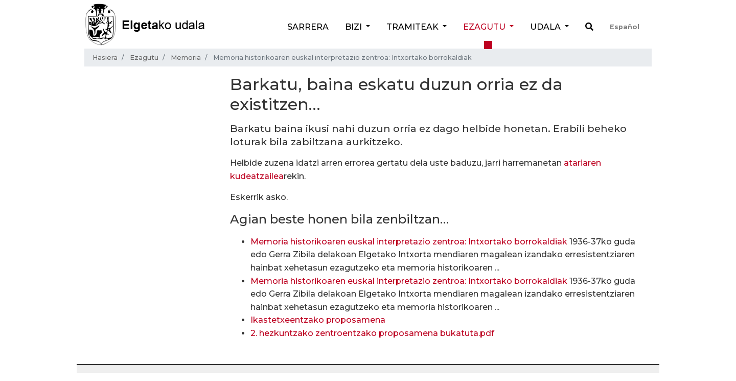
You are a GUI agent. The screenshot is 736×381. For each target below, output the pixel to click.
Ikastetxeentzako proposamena (317, 320)
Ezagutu (144, 57)
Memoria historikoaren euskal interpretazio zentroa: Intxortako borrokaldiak (408, 241)
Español (624, 27)
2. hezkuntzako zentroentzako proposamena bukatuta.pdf (372, 333)
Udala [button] (546, 27)
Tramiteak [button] (413, 27)
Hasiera (105, 57)
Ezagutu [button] (485, 27)
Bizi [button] (354, 27)
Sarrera (308, 27)
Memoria (186, 57)
